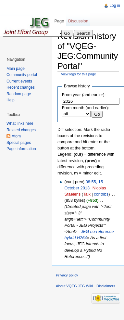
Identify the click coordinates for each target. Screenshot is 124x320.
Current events (19, 81)
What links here (19, 123)
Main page (15, 68)
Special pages (18, 142)
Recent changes (20, 87)
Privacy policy (67, 275)
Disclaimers (105, 286)
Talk (87, 194)
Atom (16, 136)
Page (59, 21)
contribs (101, 194)
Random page (18, 94)
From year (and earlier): (83, 94)
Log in (114, 5)
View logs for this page (78, 74)
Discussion (78, 21)
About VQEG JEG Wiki (74, 286)
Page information (21, 149)
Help (10, 100)
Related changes (21, 130)
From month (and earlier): (85, 107)
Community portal (21, 74)
